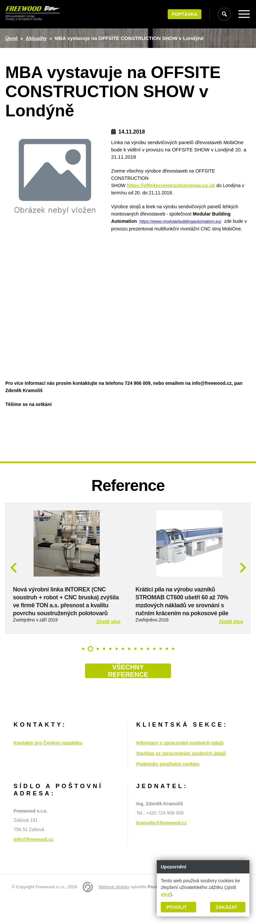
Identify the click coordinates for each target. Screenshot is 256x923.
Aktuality (36, 38)
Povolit (176, 907)
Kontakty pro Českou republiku (48, 766)
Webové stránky (114, 910)
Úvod (11, 38)
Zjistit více (108, 645)
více (165, 894)
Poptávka (184, 14)
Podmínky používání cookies (167, 787)
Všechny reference (127, 694)
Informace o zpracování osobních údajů (180, 766)
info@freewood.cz (33, 863)
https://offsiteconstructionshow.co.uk (171, 185)
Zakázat (226, 907)
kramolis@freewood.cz (161, 846)
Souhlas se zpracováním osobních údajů (181, 777)
